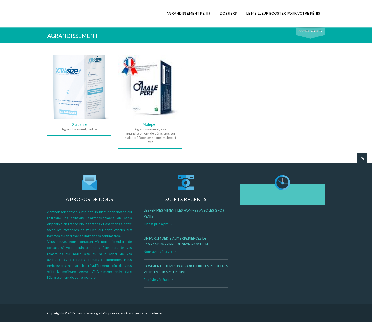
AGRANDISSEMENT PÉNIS (188, 13)
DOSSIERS (228, 13)
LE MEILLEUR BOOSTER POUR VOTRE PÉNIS (283, 13)
